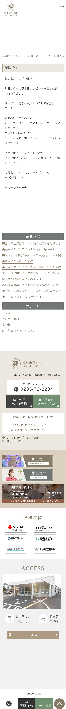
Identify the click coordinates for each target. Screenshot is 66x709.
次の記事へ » (56, 56)
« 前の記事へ (10, 56)
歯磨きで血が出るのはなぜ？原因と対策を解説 (31, 267)
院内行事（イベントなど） (19, 331)
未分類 (6, 325)
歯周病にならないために (17, 261)
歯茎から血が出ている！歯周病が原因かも (28, 249)
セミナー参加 (10, 319)
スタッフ (7, 313)
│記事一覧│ (33, 56)
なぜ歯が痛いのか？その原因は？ (23, 279)
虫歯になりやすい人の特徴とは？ (23, 297)
